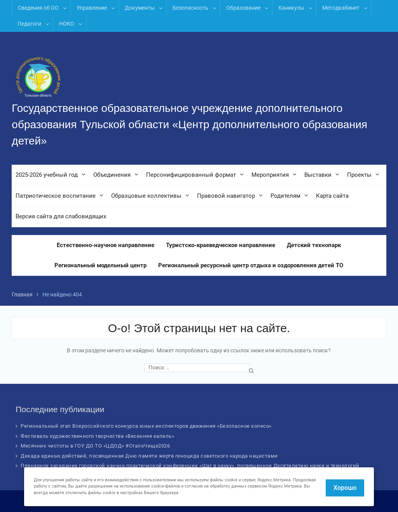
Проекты (359, 174)
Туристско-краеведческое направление (220, 245)
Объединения (112, 174)
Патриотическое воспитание (56, 195)
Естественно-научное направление (105, 245)
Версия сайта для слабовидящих (61, 216)
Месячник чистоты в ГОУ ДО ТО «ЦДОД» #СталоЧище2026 (95, 446)
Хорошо (344, 487)
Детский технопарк (314, 245)
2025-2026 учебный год (47, 174)
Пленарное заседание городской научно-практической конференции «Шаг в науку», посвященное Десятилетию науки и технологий (190, 465)
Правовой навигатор (226, 195)
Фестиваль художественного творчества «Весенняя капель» (97, 436)
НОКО (66, 24)
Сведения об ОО (38, 8)
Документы (140, 8)
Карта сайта (332, 195)
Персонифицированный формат (191, 174)
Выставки (318, 174)
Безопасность (190, 8)
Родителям (285, 195)
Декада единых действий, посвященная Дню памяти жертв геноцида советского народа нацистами (149, 456)
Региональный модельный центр (100, 265)
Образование (243, 8)
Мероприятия (270, 174)
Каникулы (291, 8)
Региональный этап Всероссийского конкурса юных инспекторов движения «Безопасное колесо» (146, 426)
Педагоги (29, 24)
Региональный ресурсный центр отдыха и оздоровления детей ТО (250, 265)
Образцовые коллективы (146, 195)
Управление (92, 8)
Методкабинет (341, 8)
